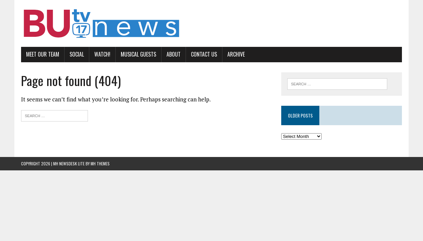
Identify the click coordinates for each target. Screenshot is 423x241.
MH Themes (100, 163)
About (174, 54)
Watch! (102, 54)
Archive (236, 54)
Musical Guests (138, 54)
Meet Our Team (42, 54)
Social (77, 54)
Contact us (204, 54)
